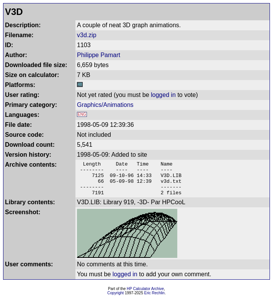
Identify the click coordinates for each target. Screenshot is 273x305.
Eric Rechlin (154, 300)
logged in (163, 95)
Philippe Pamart (98, 55)
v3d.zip (86, 35)
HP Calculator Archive (145, 296)
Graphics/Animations (105, 105)
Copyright (115, 300)
